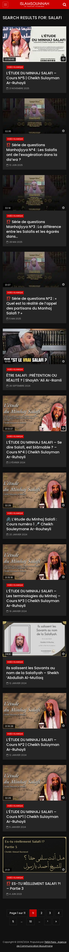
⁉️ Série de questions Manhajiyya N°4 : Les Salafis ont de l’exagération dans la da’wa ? (31, 152)
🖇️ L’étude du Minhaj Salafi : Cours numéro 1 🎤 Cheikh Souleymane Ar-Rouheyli (31, 524)
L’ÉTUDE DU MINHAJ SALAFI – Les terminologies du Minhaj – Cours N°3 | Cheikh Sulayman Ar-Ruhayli (33, 598)
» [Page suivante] (47, 921)
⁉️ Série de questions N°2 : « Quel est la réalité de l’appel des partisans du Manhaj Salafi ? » (31, 306)
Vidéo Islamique (15, 67)
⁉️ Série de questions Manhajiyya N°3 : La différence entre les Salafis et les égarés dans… (33, 229)
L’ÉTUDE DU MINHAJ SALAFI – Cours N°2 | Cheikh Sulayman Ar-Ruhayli (32, 744)
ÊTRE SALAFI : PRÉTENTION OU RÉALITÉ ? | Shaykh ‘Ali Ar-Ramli (34, 378)
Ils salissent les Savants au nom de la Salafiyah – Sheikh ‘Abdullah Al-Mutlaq (32, 672)
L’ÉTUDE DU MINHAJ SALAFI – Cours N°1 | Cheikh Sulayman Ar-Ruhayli (32, 816)
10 (30, 921)
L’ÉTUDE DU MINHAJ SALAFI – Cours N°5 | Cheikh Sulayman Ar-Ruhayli (32, 78)
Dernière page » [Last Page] (56, 921)
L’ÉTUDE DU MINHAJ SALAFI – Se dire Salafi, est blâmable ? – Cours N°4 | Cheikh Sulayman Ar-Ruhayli (34, 449)
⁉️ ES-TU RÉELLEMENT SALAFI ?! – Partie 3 (33, 886)
